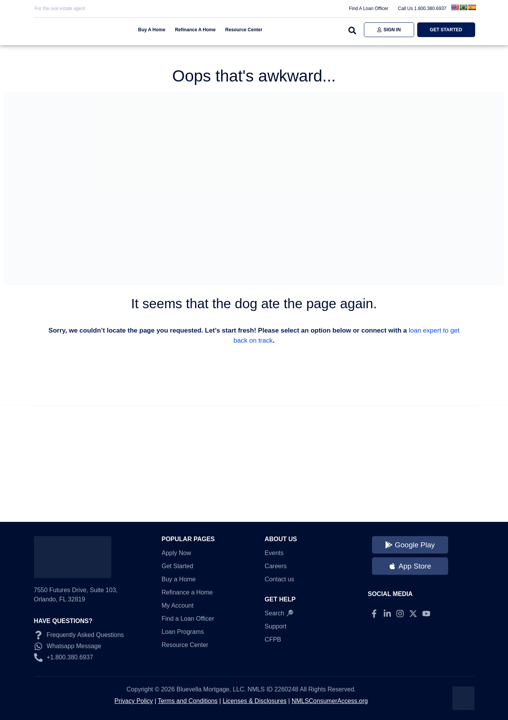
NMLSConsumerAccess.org (330, 701)
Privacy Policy (133, 701)
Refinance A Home (195, 29)
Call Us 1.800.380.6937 (422, 8)
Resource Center (243, 29)
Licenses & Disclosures (254, 701)
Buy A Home (151, 29)
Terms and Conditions (188, 701)
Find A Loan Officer (368, 8)
